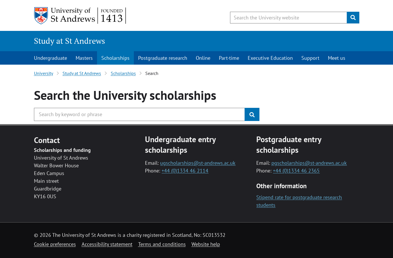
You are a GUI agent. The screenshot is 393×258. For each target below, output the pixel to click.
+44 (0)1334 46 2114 (185, 170)
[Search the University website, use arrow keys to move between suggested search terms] (288, 17)
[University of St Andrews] (80, 15)
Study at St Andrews (69, 40)
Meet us (336, 58)
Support (310, 58)
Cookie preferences (55, 244)
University (43, 73)
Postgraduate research (162, 58)
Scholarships (115, 58)
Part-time (229, 58)
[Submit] (353, 17)
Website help (206, 244)
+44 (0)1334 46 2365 (296, 170)
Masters (84, 58)
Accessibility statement (107, 244)
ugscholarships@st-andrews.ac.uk (197, 163)
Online (203, 58)
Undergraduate (50, 58)
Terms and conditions (162, 244)
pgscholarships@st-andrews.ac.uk (309, 163)
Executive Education (270, 58)
